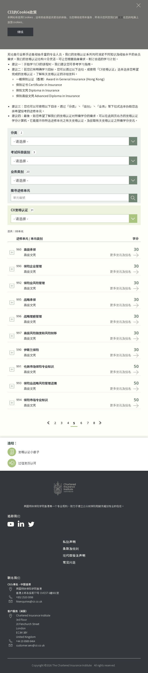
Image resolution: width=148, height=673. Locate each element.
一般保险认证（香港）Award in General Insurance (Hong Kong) (60, 79)
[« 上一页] (48, 423)
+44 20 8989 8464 (25, 641)
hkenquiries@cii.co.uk (29, 601)
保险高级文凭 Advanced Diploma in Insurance (48, 96)
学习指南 (85, 64)
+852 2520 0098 (24, 597)
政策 (120, 17)
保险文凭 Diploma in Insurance (37, 90)
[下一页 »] (100, 423)
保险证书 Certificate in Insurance (39, 84)
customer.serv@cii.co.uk (30, 645)
